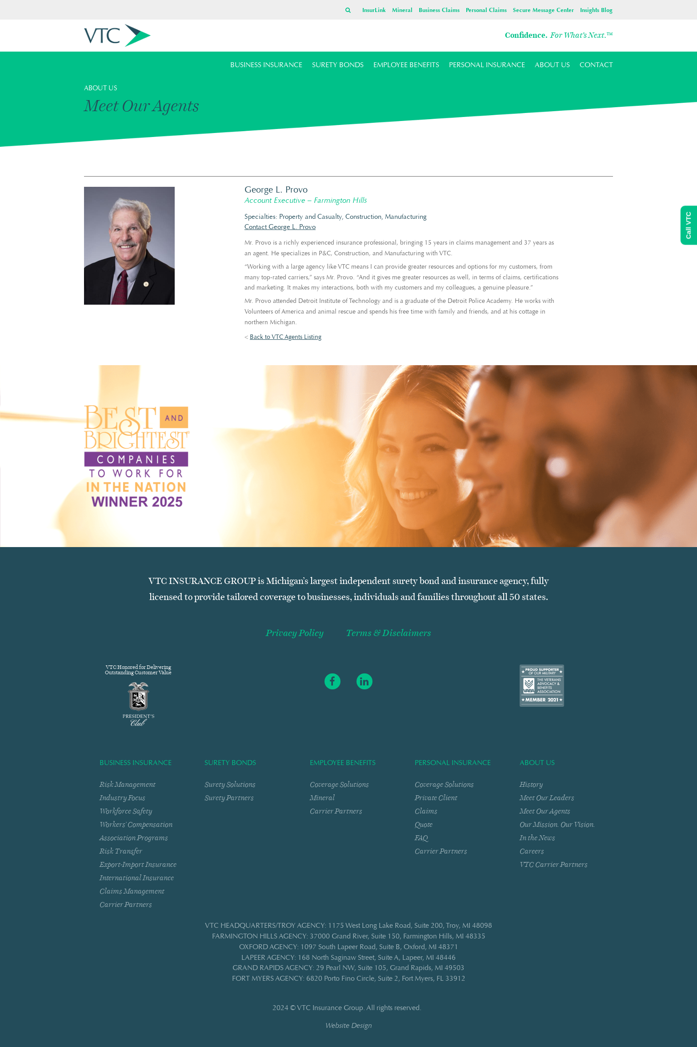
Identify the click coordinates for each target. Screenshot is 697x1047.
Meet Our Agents (545, 811)
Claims (426, 811)
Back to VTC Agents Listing (285, 337)
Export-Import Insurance (138, 864)
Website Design (348, 1026)
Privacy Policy (295, 633)
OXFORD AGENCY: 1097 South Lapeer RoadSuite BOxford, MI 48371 (348, 947)
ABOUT (552, 65)
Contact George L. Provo (280, 227)
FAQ (421, 838)
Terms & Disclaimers (388, 633)
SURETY (338, 65)
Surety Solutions (230, 784)
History (531, 784)
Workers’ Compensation (136, 824)
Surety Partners (229, 797)
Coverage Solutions (339, 784)
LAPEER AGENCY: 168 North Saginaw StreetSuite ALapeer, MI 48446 (348, 958)
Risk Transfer (121, 851)
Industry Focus (122, 797)
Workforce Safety (126, 811)
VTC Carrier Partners (554, 864)
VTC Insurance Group (330, 1008)
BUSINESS (266, 65)
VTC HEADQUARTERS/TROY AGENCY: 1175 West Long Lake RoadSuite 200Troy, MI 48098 (348, 926)
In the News (537, 838)
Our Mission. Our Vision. (557, 824)
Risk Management (128, 784)
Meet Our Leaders (547, 797)
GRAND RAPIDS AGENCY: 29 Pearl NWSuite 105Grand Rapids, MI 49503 (348, 968)
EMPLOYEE (406, 65)
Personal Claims (486, 10)
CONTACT (596, 65)
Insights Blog (596, 10)
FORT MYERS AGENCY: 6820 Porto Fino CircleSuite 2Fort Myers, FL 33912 (348, 979)
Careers (532, 851)
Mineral (402, 10)
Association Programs (134, 838)
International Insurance (137, 878)
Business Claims (439, 10)
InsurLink (374, 10)
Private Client (436, 797)
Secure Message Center (543, 10)
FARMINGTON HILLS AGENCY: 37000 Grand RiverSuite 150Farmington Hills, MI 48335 (348, 936)
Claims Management (132, 891)
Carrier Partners (126, 904)
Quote (424, 824)
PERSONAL (487, 65)
